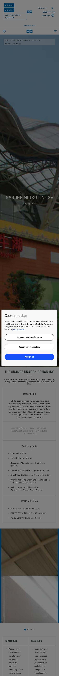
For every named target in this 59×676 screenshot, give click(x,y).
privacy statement (18, 329)
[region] (29, 338)
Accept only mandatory (29, 347)
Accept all (29, 357)
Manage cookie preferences (29, 337)
